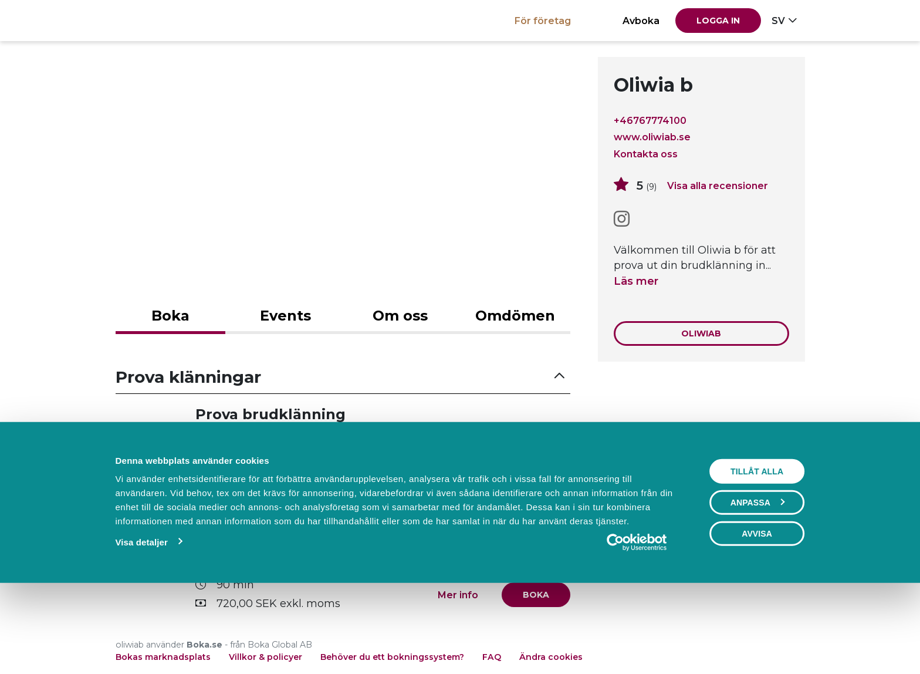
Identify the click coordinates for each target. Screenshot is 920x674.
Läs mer (636, 281)
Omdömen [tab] (515, 315)
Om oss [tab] (400, 315)
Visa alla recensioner (717, 185)
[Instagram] (622, 219)
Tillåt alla (756, 552)
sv (778, 20)
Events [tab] (285, 315)
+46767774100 (650, 120)
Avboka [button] (641, 20)
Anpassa (757, 583)
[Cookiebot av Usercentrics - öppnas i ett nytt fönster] (637, 623)
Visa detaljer (141, 623)
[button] (343, 377)
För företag (543, 20)
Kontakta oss (646, 154)
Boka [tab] (170, 315)
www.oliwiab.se (652, 137)
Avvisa (757, 614)
